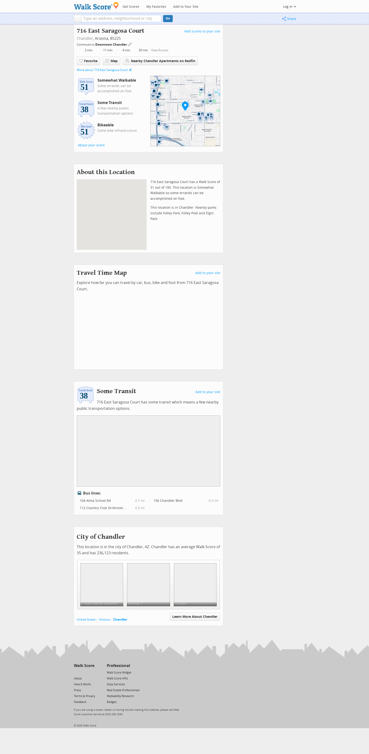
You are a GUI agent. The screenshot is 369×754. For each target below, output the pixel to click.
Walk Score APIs (117, 678)
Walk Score (84, 665)
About (78, 678)
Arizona (104, 619)
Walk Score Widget (119, 672)
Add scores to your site (202, 31)
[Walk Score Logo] (96, 6)
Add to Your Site (185, 7)
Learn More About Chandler (194, 617)
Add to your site (207, 273)
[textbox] (121, 18)
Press (77, 690)
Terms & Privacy (84, 696)
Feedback (80, 702)
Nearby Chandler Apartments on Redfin (160, 61)
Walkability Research (120, 696)
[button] (77, 18)
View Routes (159, 50)
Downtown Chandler (111, 44)
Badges (112, 702)
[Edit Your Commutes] (130, 44)
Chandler (85, 38)
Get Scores (131, 7)
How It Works (82, 684)
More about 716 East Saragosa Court (102, 70)
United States (86, 619)
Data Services (116, 684)
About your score (91, 145)
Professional (118, 665)
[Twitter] (76, 672)
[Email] (91, 672)
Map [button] (111, 61)
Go (168, 18)
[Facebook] (84, 672)
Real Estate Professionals (123, 690)
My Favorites (156, 7)
